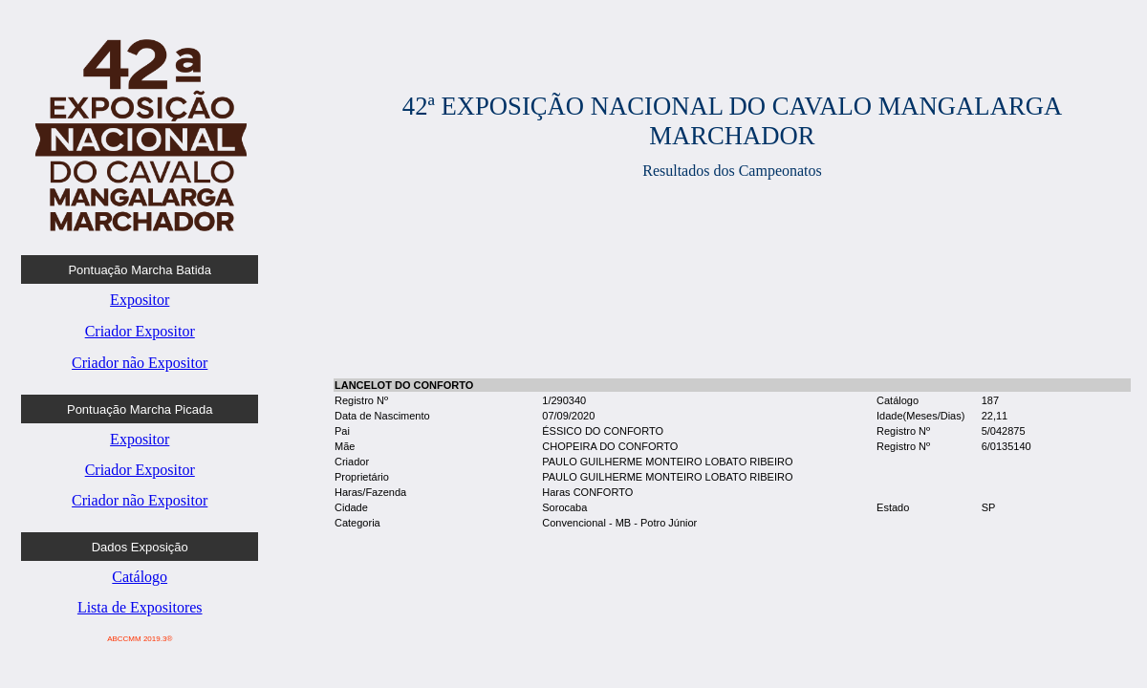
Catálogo (139, 577)
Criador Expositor (140, 331)
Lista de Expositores (140, 607)
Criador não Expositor (139, 363)
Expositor (139, 299)
